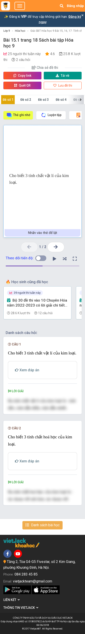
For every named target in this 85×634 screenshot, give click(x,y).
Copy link (22, 75)
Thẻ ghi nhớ (18, 115)
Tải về (62, 75)
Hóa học (20, 30)
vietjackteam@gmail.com (32, 581)
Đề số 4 (61, 99)
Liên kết (11, 600)
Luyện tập (51, 115)
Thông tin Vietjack (20, 607)
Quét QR (22, 85)
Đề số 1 (8, 99)
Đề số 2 (25, 99)
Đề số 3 (43, 99)
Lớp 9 (6, 30)
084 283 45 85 (26, 574)
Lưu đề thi (62, 85)
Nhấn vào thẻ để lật (42, 233)
